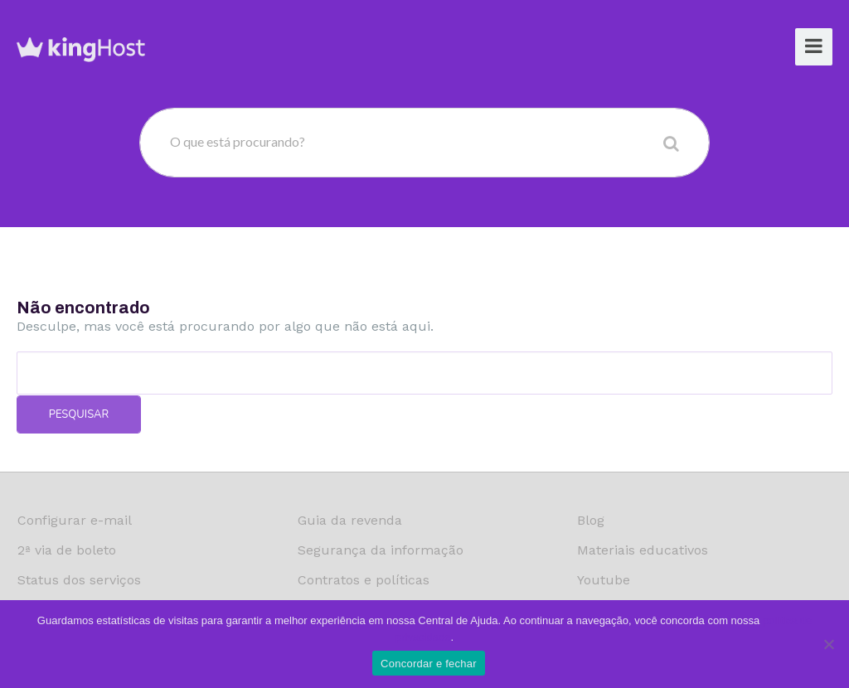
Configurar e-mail (74, 520)
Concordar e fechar (429, 663)
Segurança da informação (380, 550)
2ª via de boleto (66, 550)
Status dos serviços (79, 580)
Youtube (603, 580)
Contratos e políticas (363, 580)
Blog (590, 520)
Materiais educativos (642, 550)
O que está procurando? (237, 141)
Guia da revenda (350, 520)
